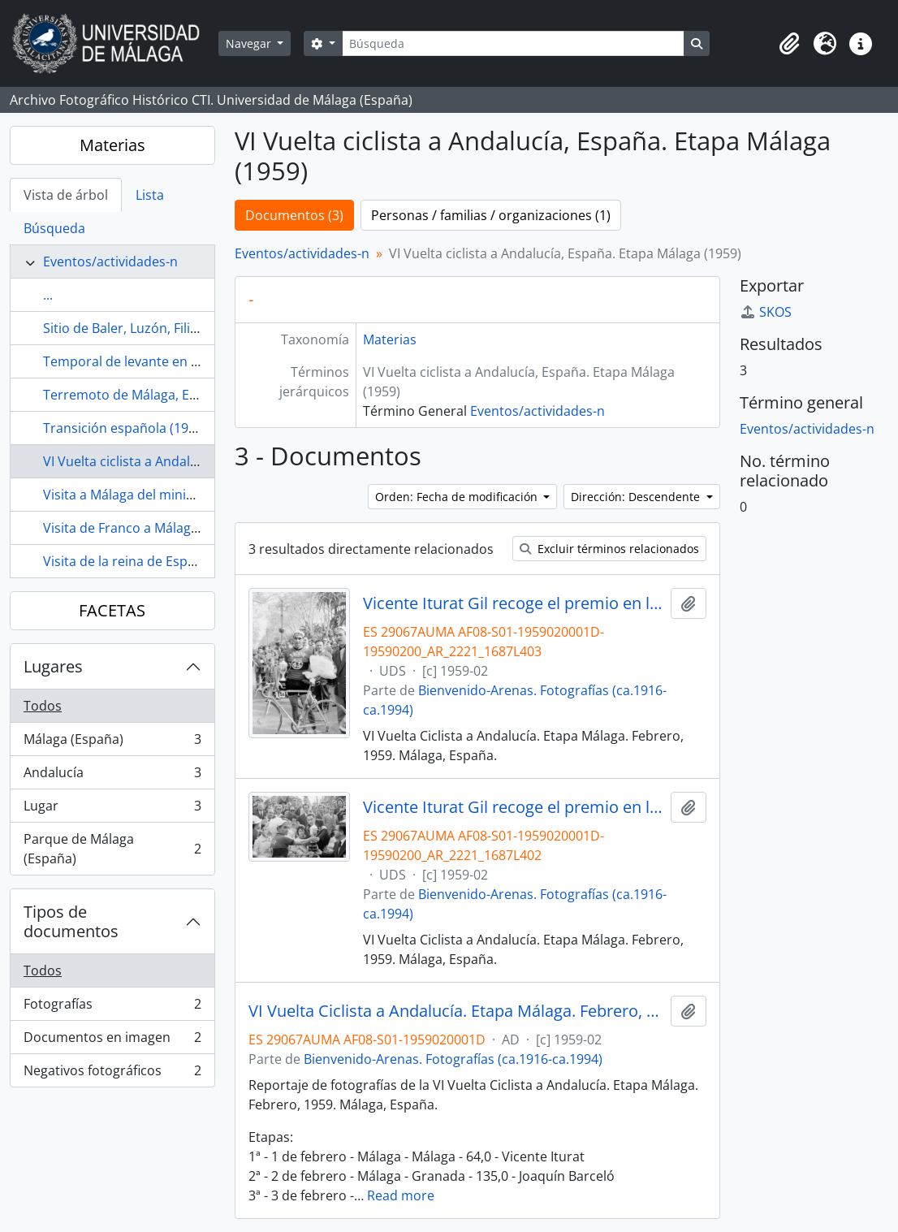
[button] (789, 44)
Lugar (112, 809)
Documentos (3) (294, 215)
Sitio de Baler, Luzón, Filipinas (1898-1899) (170, 328)
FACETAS (112, 610)
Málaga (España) (112, 742)
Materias (112, 145)
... (48, 295)
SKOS (766, 312)
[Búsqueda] (513, 43)
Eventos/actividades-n (110, 261)
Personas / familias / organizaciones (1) (491, 215)
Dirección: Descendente (637, 496)
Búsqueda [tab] (54, 228)
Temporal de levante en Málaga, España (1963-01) (194, 361)
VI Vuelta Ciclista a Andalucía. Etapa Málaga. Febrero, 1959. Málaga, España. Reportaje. (456, 1011)
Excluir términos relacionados (609, 548)
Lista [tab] (150, 195)
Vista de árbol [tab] (66, 195)
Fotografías (112, 1007)
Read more (400, 1195)
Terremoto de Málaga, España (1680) (155, 395)
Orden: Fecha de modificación (458, 496)
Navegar (250, 43)
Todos (43, 706)
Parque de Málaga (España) (112, 848)
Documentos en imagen (112, 1040)
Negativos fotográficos (112, 1074)
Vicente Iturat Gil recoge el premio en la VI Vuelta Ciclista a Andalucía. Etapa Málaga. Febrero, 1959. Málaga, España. (513, 603)
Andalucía (112, 776)
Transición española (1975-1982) (141, 428)
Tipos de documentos (71, 921)
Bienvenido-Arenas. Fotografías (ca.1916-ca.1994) (453, 1059)
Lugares (53, 666)
